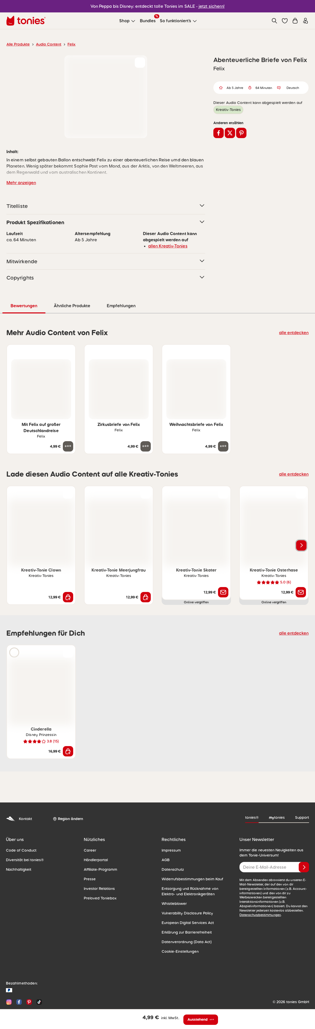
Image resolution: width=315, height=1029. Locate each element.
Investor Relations (98, 873)
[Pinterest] (29, 986)
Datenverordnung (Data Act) (184, 926)
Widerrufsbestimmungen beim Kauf (190, 863)
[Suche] (274, 21)
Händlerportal (95, 844)
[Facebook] (19, 986)
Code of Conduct (19, 834)
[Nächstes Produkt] (301, 529)
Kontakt (18, 803)
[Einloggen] (305, 21)
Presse (89, 863)
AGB (165, 844)
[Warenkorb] (295, 21)
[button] (285, 21)
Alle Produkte (17, 44)
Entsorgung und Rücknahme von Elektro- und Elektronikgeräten (195, 875)
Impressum (170, 834)
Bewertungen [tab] (108, 290)
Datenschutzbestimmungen (258, 895)
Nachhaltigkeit (17, 854)
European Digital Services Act (185, 907)
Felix (67, 44)
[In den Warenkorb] (68, 581)
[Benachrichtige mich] (223, 576)
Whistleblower (173, 888)
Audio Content (45, 44)
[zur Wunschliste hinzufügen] (140, 62)
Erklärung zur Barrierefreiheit (185, 916)
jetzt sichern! (208, 6)
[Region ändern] (67, 803)
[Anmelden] (304, 851)
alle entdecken (295, 316)
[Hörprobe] (14, 637)
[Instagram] (9, 986)
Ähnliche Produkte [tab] (156, 290)
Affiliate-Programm (99, 854)
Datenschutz (172, 854)
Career (89, 834)
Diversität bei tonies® (23, 844)
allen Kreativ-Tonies (166, 230)
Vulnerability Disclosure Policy (186, 897)
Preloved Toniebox (99, 882)
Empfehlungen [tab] (205, 290)
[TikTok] (38, 986)
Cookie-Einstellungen (179, 936)
